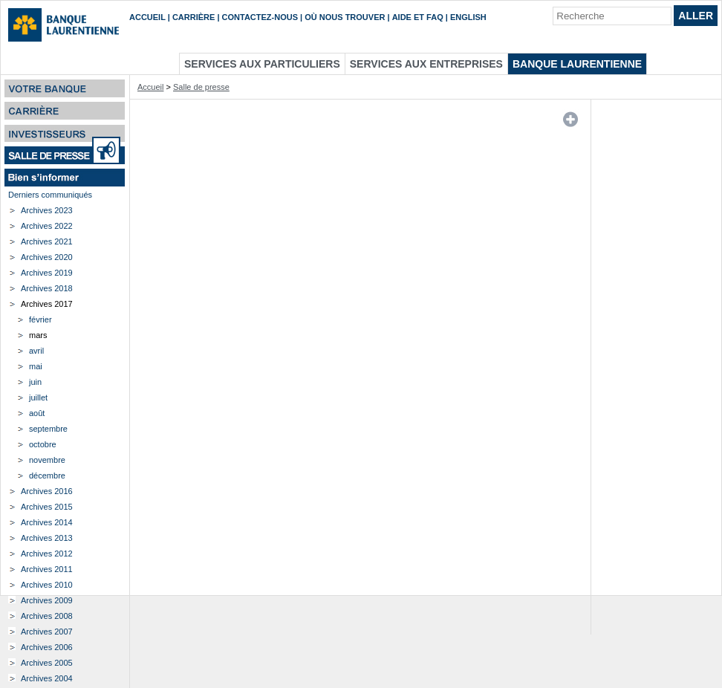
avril (36, 350)
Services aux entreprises (426, 64)
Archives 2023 (47, 210)
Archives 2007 (47, 631)
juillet (38, 397)
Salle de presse (201, 86)
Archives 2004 (47, 678)
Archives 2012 (47, 553)
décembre (47, 475)
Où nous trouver (345, 17)
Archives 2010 (47, 584)
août (37, 413)
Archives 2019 (47, 272)
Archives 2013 (47, 537)
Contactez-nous (260, 17)
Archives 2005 (47, 662)
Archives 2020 (47, 257)
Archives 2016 (47, 491)
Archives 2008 (47, 615)
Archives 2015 (47, 506)
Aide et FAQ (417, 17)
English (468, 17)
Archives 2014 (47, 522)
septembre (48, 428)
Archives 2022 (47, 225)
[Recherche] (612, 16)
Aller (695, 16)
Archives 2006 (47, 647)
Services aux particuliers (262, 64)
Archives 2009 (47, 600)
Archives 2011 (47, 569)
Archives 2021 (47, 241)
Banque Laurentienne (577, 64)
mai (35, 366)
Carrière (193, 17)
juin (35, 381)
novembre (47, 459)
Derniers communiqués (50, 194)
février (40, 319)
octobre (42, 444)
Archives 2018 (47, 288)
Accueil (147, 17)
